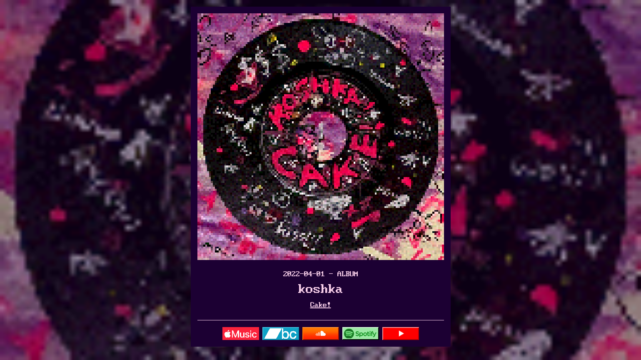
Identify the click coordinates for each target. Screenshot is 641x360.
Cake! (320, 305)
